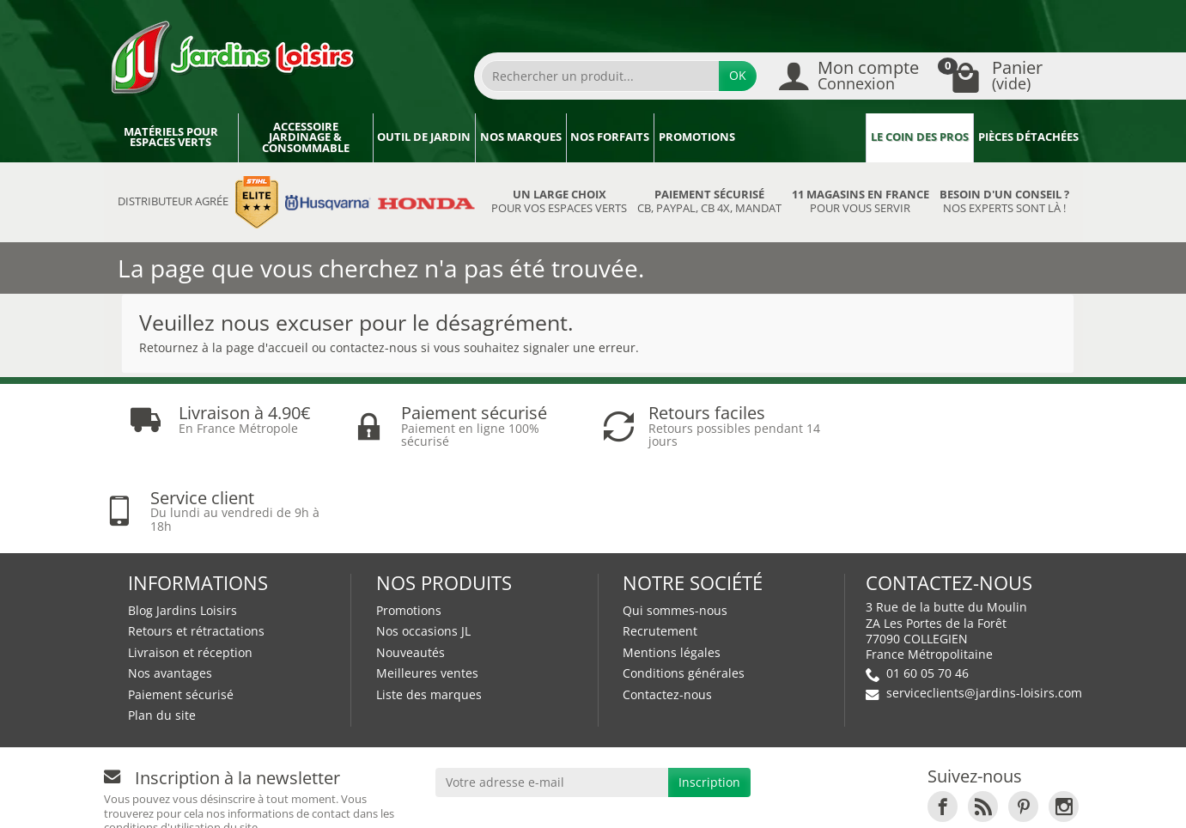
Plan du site (162, 631)
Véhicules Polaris (1011, 799)
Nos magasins (543, 799)
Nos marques (521, 137)
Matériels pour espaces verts (171, 137)
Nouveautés (410, 567)
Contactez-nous (667, 610)
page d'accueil (267, 347)
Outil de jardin (424, 137)
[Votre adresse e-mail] (551, 698)
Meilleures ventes (427, 589)
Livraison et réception (190, 567)
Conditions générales (684, 589)
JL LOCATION (751, 799)
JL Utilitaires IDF (870, 799)
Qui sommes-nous (675, 525)
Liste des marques (429, 610)
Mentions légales (672, 567)
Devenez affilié (363, 799)
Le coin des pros (920, 137)
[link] (943, 722)
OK (737, 75)
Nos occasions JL (423, 547)
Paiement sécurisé (181, 610)
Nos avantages (170, 589)
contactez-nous (373, 347)
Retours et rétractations (196, 547)
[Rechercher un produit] (600, 75)
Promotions (697, 137)
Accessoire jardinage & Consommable (306, 137)
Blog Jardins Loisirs (182, 525)
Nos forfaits (609, 137)
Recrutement (660, 547)
